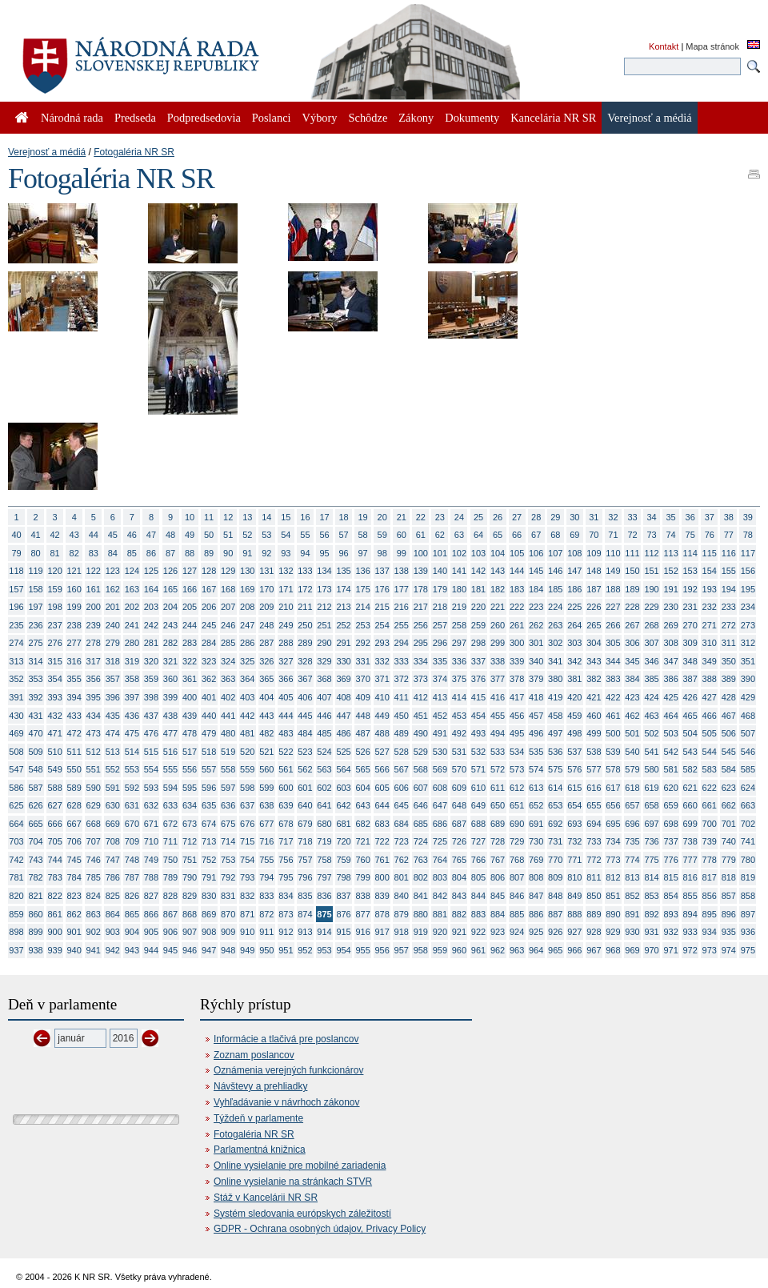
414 (459, 697)
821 (35, 896)
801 (401, 877)
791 (209, 877)
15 (285, 517)
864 (113, 914)
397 (132, 697)
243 (170, 625)
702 (748, 824)
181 (478, 589)
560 (266, 769)
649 (478, 805)
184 (536, 589)
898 (16, 932)
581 (670, 769)
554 (151, 769)
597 (228, 787)
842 (440, 896)
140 (440, 571)
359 (151, 679)
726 (459, 841)
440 (209, 715)
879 (401, 914)
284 (209, 643)
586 (16, 787)
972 (690, 950)
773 (613, 860)
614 (555, 787)
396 (113, 697)
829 (189, 896)
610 (478, 787)
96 (343, 553)
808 (536, 877)
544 (709, 751)
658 (651, 805)
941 (93, 950)
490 (421, 733)
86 (151, 553)
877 (362, 914)
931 (651, 932)
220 (478, 607)
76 (709, 535)
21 (401, 517)
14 (266, 517)
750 (170, 860)
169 (247, 589)
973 (709, 950)
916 (362, 932)
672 (170, 824)
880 (421, 914)
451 (421, 715)
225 (574, 607)
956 (382, 950)
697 (651, 824)
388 (709, 679)
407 (324, 697)
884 (497, 914)
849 (574, 896)
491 (440, 733)
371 (382, 679)
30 (574, 517)
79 (16, 553)
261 (517, 625)
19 (363, 517)
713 (209, 841)
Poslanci (271, 117)
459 (574, 715)
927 (574, 932)
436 (132, 715)
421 (593, 697)
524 (324, 751)
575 (555, 769)
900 (54, 932)
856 (709, 896)
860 (35, 914)
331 (362, 661)
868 (189, 914)
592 (132, 787)
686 (440, 824)
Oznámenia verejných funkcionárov (288, 1070)
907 (189, 932)
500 (613, 733)
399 (170, 697)
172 (305, 589)
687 (459, 824)
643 (362, 805)
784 (74, 877)
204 (170, 607)
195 (748, 589)
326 (266, 661)
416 (497, 697)
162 (113, 589)
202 (132, 607)
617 (613, 787)
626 (35, 805)
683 (382, 824)
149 (613, 571)
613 (536, 787)
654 (574, 805)
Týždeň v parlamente (258, 1118)
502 (651, 733)
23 (440, 517)
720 (343, 841)
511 (74, 751)
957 (401, 950)
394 (74, 697)
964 (536, 950)
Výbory (320, 117)
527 (382, 751)
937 (16, 950)
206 (209, 607)
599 (266, 787)
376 (478, 679)
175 (362, 589)
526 (362, 751)
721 (362, 841)
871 (247, 914)
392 (35, 697)
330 (343, 661)
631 (132, 805)
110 (613, 553)
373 (421, 679)
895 (709, 914)
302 (555, 643)
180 (459, 589)
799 (362, 877)
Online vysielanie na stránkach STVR (293, 1181)
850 (593, 896)
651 (517, 805)
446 (324, 715)
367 (305, 679)
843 (459, 896)
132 (285, 571)
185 (555, 589)
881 (440, 914)
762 (401, 860)
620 (670, 787)
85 (132, 553)
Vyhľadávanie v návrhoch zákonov (287, 1102)
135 (343, 571)
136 (362, 571)
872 (266, 914)
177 (401, 589)
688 (478, 824)
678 (285, 824)
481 (247, 733)
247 (247, 625)
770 (555, 860)
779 (729, 860)
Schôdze (368, 117)
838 (362, 896)
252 (343, 625)
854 (670, 896)
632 (151, 805)
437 (151, 715)
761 (382, 860)
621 (690, 787)
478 (189, 733)
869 (209, 914)
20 (382, 517)
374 (440, 679)
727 (478, 841)
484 (305, 733)
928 (593, 932)
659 (670, 805)
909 (228, 932)
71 (613, 535)
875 (324, 914)
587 (35, 787)
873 (285, 914)
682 (362, 824)
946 (189, 950)
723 (401, 841)
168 (228, 589)
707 (93, 841)
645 (401, 805)
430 (16, 715)
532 (478, 751)
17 (324, 517)
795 (285, 877)
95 (324, 553)
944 (151, 950)
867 (170, 914)
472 (74, 733)
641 (324, 805)
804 (459, 877)
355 (74, 679)
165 (170, 589)
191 (670, 589)
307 (651, 643)
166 (189, 589)
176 (382, 589)
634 (189, 805)
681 (343, 824)
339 (517, 661)
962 (497, 950)
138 (401, 571)
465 (690, 715)
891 (632, 914)
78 (748, 535)
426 (690, 697)
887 (555, 914)
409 (362, 697)
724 (421, 841)
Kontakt (663, 46)
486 (343, 733)
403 (247, 697)
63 (459, 535)
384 (632, 679)
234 (748, 607)
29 (555, 517)
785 (93, 877)
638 (266, 805)
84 (113, 553)
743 (35, 860)
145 (536, 571)
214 (362, 607)
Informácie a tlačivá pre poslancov (286, 1039)
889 (593, 914)
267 (632, 625)
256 (421, 625)
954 (343, 950)
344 (613, 661)
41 (35, 535)
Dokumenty (472, 117)
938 (35, 950)
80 (35, 553)
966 (574, 950)
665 (35, 824)
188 (613, 589)
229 (651, 607)
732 (574, 841)
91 (247, 553)
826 (132, 896)
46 (132, 535)
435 (113, 715)
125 (151, 571)
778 (709, 860)
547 (16, 769)
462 (632, 715)
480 (228, 733)
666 (54, 824)
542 (670, 751)
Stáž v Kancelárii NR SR (266, 1197)
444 (285, 715)
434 (93, 715)
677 (266, 824)
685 (421, 824)
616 (593, 787)
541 (651, 751)
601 (305, 787)
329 (324, 661)
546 (748, 751)
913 (305, 932)
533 (497, 751)
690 (517, 824)
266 (613, 625)
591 (113, 787)
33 (632, 517)
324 (228, 661)
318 (113, 661)
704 (35, 841)
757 (305, 860)
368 (324, 679)
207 (228, 607)
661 (709, 805)
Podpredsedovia (204, 117)
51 (228, 535)
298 (478, 643)
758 (324, 860)
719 (324, 841)
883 (478, 914)
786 (113, 877)
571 (478, 769)
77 (729, 535)
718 (305, 841)
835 (305, 896)
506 (729, 733)
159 (54, 589)
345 (632, 661)
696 (632, 824)
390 (748, 679)
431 (35, 715)
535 (536, 751)
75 (690, 535)
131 (266, 571)
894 (690, 914)
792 (228, 877)
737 (670, 841)
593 (151, 787)
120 (54, 571)
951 (285, 950)
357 (113, 679)
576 (574, 769)
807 (517, 877)
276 (54, 643)
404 (266, 697)
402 (228, 697)
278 (93, 643)
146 (555, 571)
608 (440, 787)
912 (285, 932)
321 (170, 661)
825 (113, 896)
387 (690, 679)
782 (35, 877)
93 (285, 553)
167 (209, 589)
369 (343, 679)
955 (362, 950)
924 (517, 932)
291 (343, 643)
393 (54, 697)
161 (93, 589)
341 (555, 661)
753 (228, 860)
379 (536, 679)
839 (382, 896)
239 (93, 625)
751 (189, 860)
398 (151, 697)
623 (729, 787)
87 (170, 553)
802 (421, 877)
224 (555, 607)
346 (651, 661)
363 (228, 679)
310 (709, 643)
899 (35, 932)
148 (593, 571)
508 (16, 751)
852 (632, 896)
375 (459, 679)
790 (189, 877)
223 (536, 607)
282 (170, 643)
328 (305, 661)
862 (74, 914)
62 (440, 535)
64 (478, 535)
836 (324, 896)
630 (113, 805)
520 (247, 751)
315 (54, 661)
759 (343, 860)
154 (709, 571)
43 (74, 535)
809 (555, 877)
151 (651, 571)
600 (285, 787)
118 (16, 571)
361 (189, 679)
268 (651, 625)
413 (440, 697)
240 (113, 625)
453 (459, 715)
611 (497, 787)
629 (93, 805)
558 (228, 769)
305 (613, 643)
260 (497, 625)
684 (401, 824)
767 (497, 860)
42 (55, 535)
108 (574, 553)
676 (247, 824)
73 (651, 535)
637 (247, 805)
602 (324, 787)
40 (16, 535)
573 (517, 769)
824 (93, 896)
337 (478, 661)
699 (690, 824)
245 (209, 625)
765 (459, 860)
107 (555, 553)
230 (670, 607)
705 (54, 841)
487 (362, 733)
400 (189, 697)
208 (247, 607)
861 (54, 914)
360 (170, 679)
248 (266, 625)
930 (632, 932)
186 (574, 589)
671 (151, 824)
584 (729, 769)
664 (16, 824)
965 (555, 950)
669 (113, 824)
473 (93, 733)
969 (632, 950)
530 (440, 751)
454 (478, 715)
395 (93, 697)
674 (209, 824)
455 (497, 715)
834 (285, 896)
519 (228, 751)
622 (709, 787)
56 (324, 535)
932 (670, 932)
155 (729, 571)
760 (362, 860)
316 (74, 661)
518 (209, 751)
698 (670, 824)
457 (536, 715)
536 (555, 751)
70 (593, 535)
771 (574, 860)
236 (35, 625)
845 (497, 896)
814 (651, 877)
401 (209, 697)
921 (459, 932)
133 (305, 571)
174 (343, 589)
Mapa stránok (712, 46)
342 (574, 661)
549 (54, 769)
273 (748, 625)
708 (113, 841)
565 (362, 769)
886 (536, 914)
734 (613, 841)
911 (266, 932)
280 (132, 643)
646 (421, 805)
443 (266, 715)
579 (632, 769)
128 (209, 571)
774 (632, 860)
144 (517, 571)
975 (748, 950)
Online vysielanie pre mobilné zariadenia (300, 1165)
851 (613, 896)
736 (651, 841)
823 (74, 896)
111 (632, 553)
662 (729, 805)
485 (324, 733)
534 (517, 751)
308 (670, 643)
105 (517, 553)
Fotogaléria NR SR (134, 152)
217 (421, 607)
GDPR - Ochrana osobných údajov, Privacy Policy (320, 1228)
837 (343, 896)
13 (247, 517)
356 (93, 679)
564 (343, 769)
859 (16, 914)
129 (228, 571)
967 (593, 950)
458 (555, 715)
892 (651, 914)
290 (324, 643)
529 (421, 751)
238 (74, 625)
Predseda (135, 117)
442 (247, 715)
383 (613, 679)
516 (170, 751)
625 (16, 805)
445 (305, 715)
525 (343, 751)
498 (574, 733)
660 (690, 805)
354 (54, 679)
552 (113, 769)
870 (228, 914)
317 (93, 661)
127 (189, 571)
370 (362, 679)
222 (517, 607)
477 (170, 733)
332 (382, 661)
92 (266, 553)
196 (16, 607)
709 (132, 841)
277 (74, 643)
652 (536, 805)
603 (343, 787)
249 (285, 625)
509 (35, 751)
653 (555, 805)
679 (305, 824)
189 (632, 589)
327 (285, 661)
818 (729, 877)
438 (170, 715)
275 (35, 643)
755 (266, 860)
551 (93, 769)
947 (209, 950)
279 (113, 643)
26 (497, 517)
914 (324, 932)
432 (54, 715)
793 (247, 877)
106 (536, 553)
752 (209, 860)
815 (670, 877)
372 (401, 679)
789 (170, 877)
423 (632, 697)
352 (16, 679)
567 (401, 769)
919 (421, 932)
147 (574, 571)
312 (748, 643)
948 (228, 950)
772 (593, 860)
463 (651, 715)
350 (729, 661)
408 (343, 697)
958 (421, 950)
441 (228, 715)
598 (247, 787)
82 (74, 553)
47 (151, 535)
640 (305, 805)
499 (593, 733)
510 (54, 751)
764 (440, 860)
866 (151, 914)
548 (35, 769)
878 (382, 914)
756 (285, 860)
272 (729, 625)
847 (536, 896)
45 (113, 535)
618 (632, 787)
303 (574, 643)
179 (440, 589)
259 (478, 625)
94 (305, 553)
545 (729, 751)
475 (132, 733)
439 (189, 715)
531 (459, 751)
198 (54, 607)
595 (189, 787)
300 (517, 643)
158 (35, 589)
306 (632, 643)
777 (690, 860)
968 (613, 950)
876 (343, 914)
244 (189, 625)
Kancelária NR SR (553, 117)
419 (555, 697)
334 (421, 661)
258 (459, 625)
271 (709, 625)
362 (209, 679)
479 (209, 733)
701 (729, 824)
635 (209, 805)
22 (421, 517)
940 (74, 950)
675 (228, 824)
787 (132, 877)
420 (574, 697)
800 (382, 877)
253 (362, 625)
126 (170, 571)
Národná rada (72, 117)
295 (421, 643)
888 (574, 914)
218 (440, 607)
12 (228, 517)
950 (266, 950)
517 (189, 751)
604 (362, 787)
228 (632, 607)
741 (748, 841)
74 (671, 535)
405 (285, 697)
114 (690, 553)
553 (132, 769)
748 (132, 860)
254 (382, 625)
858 (748, 896)
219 (459, 607)
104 (497, 553)
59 (382, 535)
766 (478, 860)
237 (54, 625)
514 (132, 751)
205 (189, 607)
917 (382, 932)
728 (497, 841)
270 (690, 625)
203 (151, 607)
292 (362, 643)
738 (690, 841)
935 (729, 932)
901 (74, 932)
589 (74, 787)
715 (247, 841)
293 (382, 643)
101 (440, 553)
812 (613, 877)
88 (189, 553)
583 (709, 769)
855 (690, 896)
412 (421, 697)
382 (593, 679)
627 (54, 805)
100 (421, 553)
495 (517, 733)
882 (459, 914)
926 (555, 932)
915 (343, 932)
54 (285, 535)
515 (151, 751)
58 (363, 535)
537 (574, 751)
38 (729, 517)
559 (247, 769)
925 (536, 932)
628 (74, 805)
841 (421, 896)
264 (574, 625)
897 (748, 914)
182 (497, 589)
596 (209, 787)
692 (555, 824)
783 (54, 877)
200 (93, 607)
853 (651, 896)
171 (285, 589)
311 (729, 643)
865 (132, 914)
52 (247, 535)
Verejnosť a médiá (47, 152)
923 (497, 932)
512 (93, 751)
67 (536, 535)
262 (536, 625)
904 (132, 932)
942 (113, 950)
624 (748, 787)
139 (421, 571)
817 (709, 877)
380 (555, 679)
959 (440, 950)
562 (305, 769)
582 (690, 769)
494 (497, 733)
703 (16, 841)
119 (35, 571)
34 (651, 517)
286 (247, 643)
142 (478, 571)
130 (247, 571)
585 (748, 769)
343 (593, 661)
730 (536, 841)
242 (151, 625)
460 (593, 715)
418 (536, 697)
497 (555, 733)
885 (517, 914)
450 (401, 715)
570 (459, 769)
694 (593, 824)
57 (343, 535)
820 (16, 896)
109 (593, 553)
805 (478, 877)
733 (593, 841)
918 (401, 932)
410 (382, 697)
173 (324, 589)
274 (16, 643)
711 (170, 841)
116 (729, 553)
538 (593, 751)
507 (748, 733)
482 (266, 733)
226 (593, 607)
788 (151, 877)
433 (74, 715)
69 (574, 535)
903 (113, 932)
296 (440, 643)
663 (748, 805)
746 (93, 860)
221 (497, 607)
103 (478, 553)
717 (285, 841)
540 (632, 751)
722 (382, 841)
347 (670, 661)
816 (690, 877)
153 (690, 571)
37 (709, 517)
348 (690, 661)
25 (478, 517)
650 (497, 805)
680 (324, 824)
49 (189, 535)
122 (93, 571)
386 (670, 679)
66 (517, 535)
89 (209, 553)
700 (709, 824)
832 (247, 896)
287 (266, 643)
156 (748, 571)
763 (421, 860)
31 (593, 517)
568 (421, 769)
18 (343, 517)
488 (382, 733)
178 (421, 589)
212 (324, 607)
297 (459, 643)
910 (247, 932)
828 (170, 896)
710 (151, 841)
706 (74, 841)
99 (401, 553)
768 (517, 860)
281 (151, 643)
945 (170, 950)
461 (613, 715)
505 (709, 733)
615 (574, 787)
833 (266, 896)
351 (748, 661)
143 (497, 571)
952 (305, 950)
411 (401, 697)
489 (401, 733)
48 (170, 535)
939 (54, 950)
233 (729, 607)
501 (632, 733)
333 (401, 661)
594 (170, 787)
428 (729, 697)
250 (305, 625)
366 (285, 679)
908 (209, 932)
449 (382, 715)
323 (209, 661)
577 (593, 769)
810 (574, 877)
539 (613, 751)
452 (440, 715)
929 (613, 932)
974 (729, 950)
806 (497, 877)
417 (517, 697)
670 (132, 824)
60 (401, 535)
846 (517, 896)
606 (401, 787)
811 (593, 877)
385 (651, 679)
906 (170, 932)
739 (709, 841)
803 (440, 877)
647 (440, 805)
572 (497, 769)
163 (132, 589)
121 (74, 571)
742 (16, 860)
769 (536, 860)
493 (478, 733)
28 (536, 517)
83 (93, 553)
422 (613, 697)
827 (151, 896)
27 (517, 517)
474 (113, 733)
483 (285, 733)
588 (54, 787)
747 (113, 860)
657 (632, 805)
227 (613, 607)
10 (189, 517)
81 (55, 553)
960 (459, 950)
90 (228, 553)
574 (536, 769)
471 (54, 733)
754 (247, 860)
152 (670, 571)
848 (555, 896)
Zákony (416, 117)
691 (536, 824)
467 (729, 715)
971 (670, 950)
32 (613, 517)
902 (93, 932)
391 (16, 697)
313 (16, 661)
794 (266, 877)
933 (690, 932)
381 (574, 679)
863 (93, 914)
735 (632, 841)
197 (35, 607)
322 (189, 661)
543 (690, 751)
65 (497, 535)
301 (536, 643)
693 (574, 824)
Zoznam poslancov (254, 1055)
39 (748, 517)
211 (305, 607)
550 (74, 769)
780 (748, 860)
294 (401, 643)
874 (305, 914)
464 (670, 715)
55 (305, 535)
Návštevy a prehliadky (260, 1086)
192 (690, 589)
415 (478, 697)
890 (613, 914)
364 (247, 679)
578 (613, 769)
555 (170, 769)
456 (517, 715)
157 (16, 589)
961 (478, 950)
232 (709, 607)
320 (151, 661)
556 (189, 769)
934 (709, 932)
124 (132, 571)
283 (189, 643)
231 (690, 607)
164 (151, 589)
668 (93, 824)
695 (613, 824)
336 (459, 661)
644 (382, 805)
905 (151, 932)
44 (93, 535)
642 (343, 805)
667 (74, 824)
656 (613, 805)
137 (382, 571)
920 (440, 932)
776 (670, 860)
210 (285, 607)
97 (363, 553)
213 (343, 607)
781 (16, 877)
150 (632, 571)
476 (151, 733)
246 (228, 625)
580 (651, 769)
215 (382, 607)
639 (285, 805)
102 (459, 553)
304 (593, 643)
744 (54, 860)
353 (35, 679)
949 (247, 950)
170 (266, 589)
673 (189, 824)
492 (459, 733)
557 (209, 769)
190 (651, 589)
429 (748, 697)
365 (266, 679)
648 (459, 805)
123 (113, 571)
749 (151, 860)
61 (421, 535)
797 (324, 877)
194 (729, 589)
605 (382, 787)
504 (690, 733)
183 (517, 589)
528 (401, 751)
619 (651, 787)
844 (478, 896)
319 (132, 661)
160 (74, 589)
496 (536, 733)
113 (670, 553)
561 (285, 769)
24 (459, 517)
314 (35, 661)
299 (497, 643)
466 (709, 715)
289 (305, 643)
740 (729, 841)
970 (651, 950)
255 (401, 625)
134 (324, 571)
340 (536, 661)
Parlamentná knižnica (260, 1149)
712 (189, 841)
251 (324, 625)
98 (382, 553)
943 (132, 950)
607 (421, 787)
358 (132, 679)
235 (16, 625)
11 (209, 517)
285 (228, 643)
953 (324, 950)
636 (228, 805)
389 (729, 679)
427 (709, 697)
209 (266, 607)
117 (748, 553)
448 (362, 715)
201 (113, 607)
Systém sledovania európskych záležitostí (302, 1213)
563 (324, 769)
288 (285, 643)
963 (517, 950)
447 (343, 715)
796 (305, 877)
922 (478, 932)
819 (748, 877)
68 (555, 535)
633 (170, 805)
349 (709, 661)
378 (517, 679)
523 (305, 751)
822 (54, 896)
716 (266, 841)
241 (132, 625)
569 (440, 769)
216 (401, 607)
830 (209, 896)
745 (74, 860)
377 (497, 679)
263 (555, 625)
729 (517, 841)
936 (748, 932)
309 (690, 643)
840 (401, 896)
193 (709, 589)
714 (228, 841)
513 (113, 751)
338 (497, 661)
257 (440, 625)
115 (709, 553)
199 (74, 607)
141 (459, 571)
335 (440, 661)
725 (440, 841)
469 (16, 733)
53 (266, 535)
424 (651, 697)
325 (247, 661)
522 (285, 751)
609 (459, 787)
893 (670, 914)
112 (651, 553)
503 (670, 733)
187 (593, 589)
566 (382, 769)
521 (266, 751)
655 (593, 805)
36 (690, 517)
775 (651, 860)
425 (670, 697)
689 (497, 824)
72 (632, 535)
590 (93, 787)
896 (729, 914)
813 (632, 877)
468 (748, 715)
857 (729, 896)
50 (209, 535)
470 (35, 733)
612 (517, 787)
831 (228, 896)
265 (593, 625)
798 (343, 877)
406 (305, 697)
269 (670, 625)
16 (305, 517)
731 (555, 841)
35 (671, 517)
